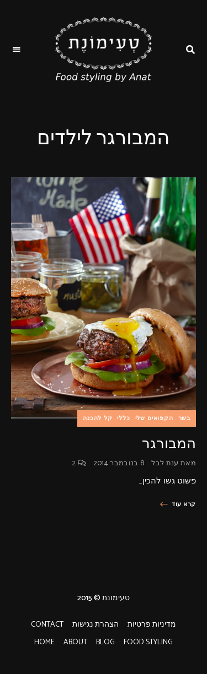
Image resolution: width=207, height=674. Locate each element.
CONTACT (47, 624)
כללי (123, 418)
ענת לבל (164, 463)
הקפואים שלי (154, 418)
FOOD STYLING (148, 642)
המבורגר (169, 444)
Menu (17, 50)
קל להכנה (98, 418)
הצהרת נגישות (95, 624)
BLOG (105, 642)
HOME (44, 642)
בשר (184, 418)
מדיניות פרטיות (152, 624)
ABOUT (75, 642)
